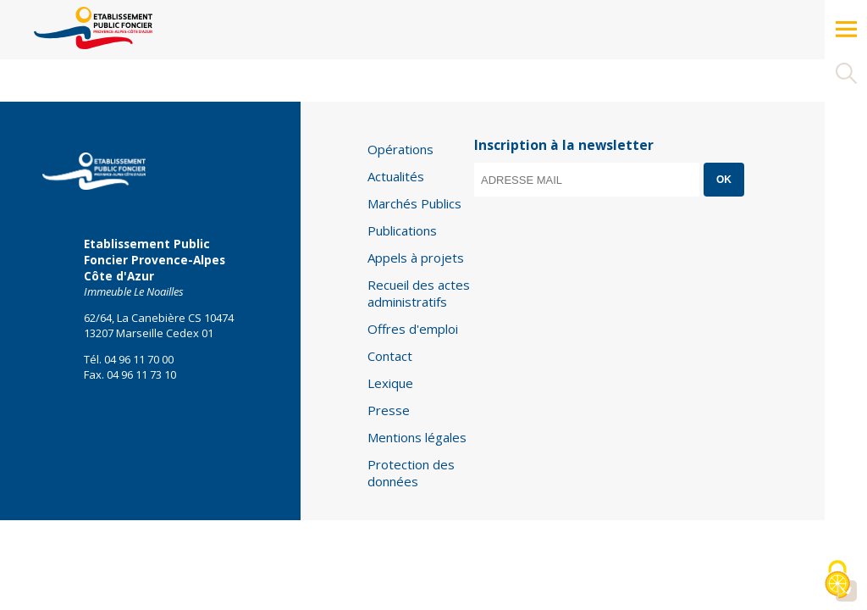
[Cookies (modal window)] (837, 581)
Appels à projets (415, 257)
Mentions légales (417, 437)
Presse (388, 410)
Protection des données (411, 473)
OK (724, 180)
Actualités (395, 176)
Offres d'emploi (412, 328)
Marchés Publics (414, 203)
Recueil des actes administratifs (418, 293)
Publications (402, 230)
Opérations (400, 149)
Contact (389, 355)
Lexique (390, 382)
